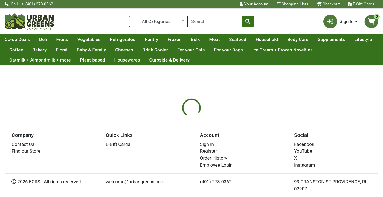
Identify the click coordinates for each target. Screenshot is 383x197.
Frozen (226, 39)
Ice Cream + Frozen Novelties (39, 60)
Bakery (103, 50)
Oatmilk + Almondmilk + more (110, 60)
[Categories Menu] (158, 21)
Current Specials (26, 39)
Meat (266, 39)
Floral (125, 50)
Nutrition (199, 139)
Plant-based (162, 60)
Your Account (254, 4)
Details (175, 139)
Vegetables (141, 39)
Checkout (328, 4)
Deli (95, 39)
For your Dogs (291, 50)
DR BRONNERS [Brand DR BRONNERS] (231, 174)
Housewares (197, 60)
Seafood (289, 39)
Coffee (80, 50)
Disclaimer (226, 139)
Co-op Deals (69, 39)
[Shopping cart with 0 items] (371, 21)
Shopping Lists (292, 4)
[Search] (214, 21)
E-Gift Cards (361, 4)
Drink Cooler (218, 50)
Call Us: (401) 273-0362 (29, 4)
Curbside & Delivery (239, 60)
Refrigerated (174, 39)
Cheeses (187, 50)
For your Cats (254, 50)
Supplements (23, 50)
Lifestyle (54, 50)
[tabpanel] (271, 170)
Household (318, 39)
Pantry (203, 39)
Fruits (114, 39)
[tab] (175, 139)
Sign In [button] (338, 21)
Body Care (349, 39)
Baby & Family (154, 50)
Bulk (247, 39)
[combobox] (214, 21)
